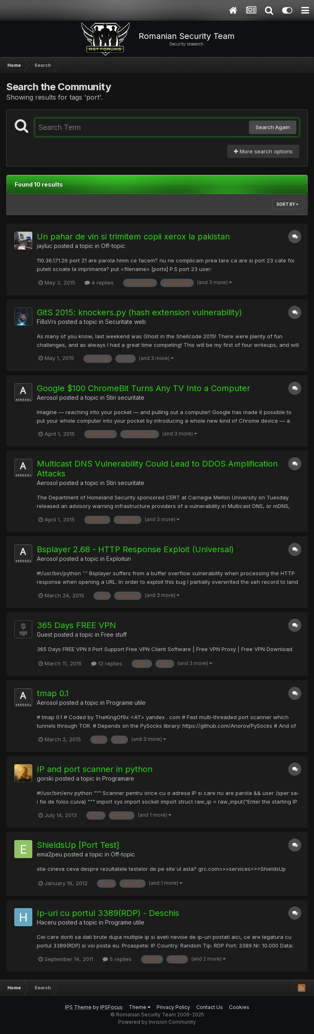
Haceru (46, 922)
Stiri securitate (125, 397)
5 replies (117, 959)
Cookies (239, 1007)
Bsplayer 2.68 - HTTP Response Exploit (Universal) (135, 549)
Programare (118, 778)
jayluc (44, 245)
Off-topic (113, 245)
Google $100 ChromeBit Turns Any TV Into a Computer (143, 388)
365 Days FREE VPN (76, 625)
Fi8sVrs (46, 321)
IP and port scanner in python (95, 769)
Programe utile (126, 702)
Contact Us (209, 1007)
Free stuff (114, 634)
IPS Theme (78, 1007)
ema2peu (49, 854)
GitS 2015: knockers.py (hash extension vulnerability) (139, 312)
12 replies (106, 663)
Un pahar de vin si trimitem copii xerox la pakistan (133, 236)
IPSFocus (111, 1007)
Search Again (273, 127)
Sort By (287, 204)
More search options (263, 151)
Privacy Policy (173, 1007)
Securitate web (125, 321)
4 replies (99, 282)
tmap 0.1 (53, 693)
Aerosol (47, 397)
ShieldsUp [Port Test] (78, 845)
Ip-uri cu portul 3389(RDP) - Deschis (108, 913)
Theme (139, 1007)
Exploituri (118, 558)
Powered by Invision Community (157, 1022)
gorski (45, 778)
